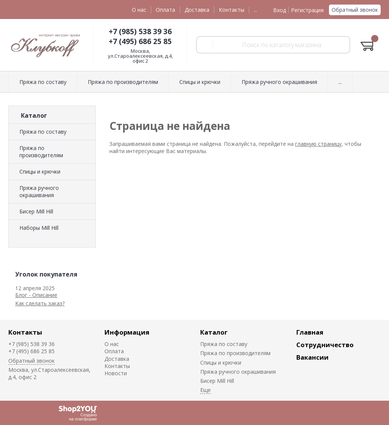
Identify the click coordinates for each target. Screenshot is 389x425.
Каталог (214, 332)
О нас (139, 9)
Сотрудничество (325, 344)
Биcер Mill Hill (36, 211)
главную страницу (318, 143)
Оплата (165, 9)
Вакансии (312, 357)
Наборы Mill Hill (39, 227)
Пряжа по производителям (41, 151)
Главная (309, 332)
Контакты (231, 9)
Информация (126, 332)
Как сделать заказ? (40, 303)
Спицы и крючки (39, 171)
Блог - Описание (36, 295)
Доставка (197, 9)
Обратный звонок (355, 9)
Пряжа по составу (42, 131)
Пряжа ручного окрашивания (39, 191)
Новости (115, 373)
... (255, 9)
